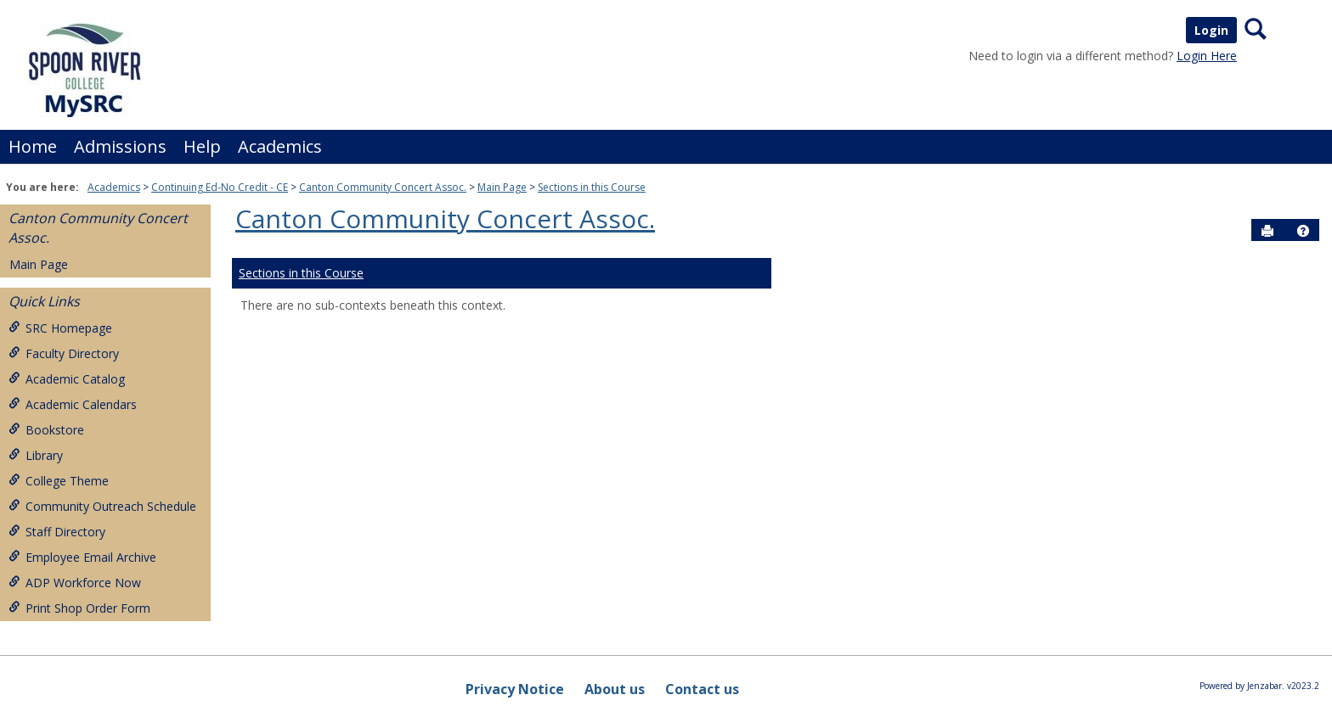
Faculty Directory (63, 353)
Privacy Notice (515, 689)
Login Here (1207, 56)
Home (32, 146)
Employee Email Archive (82, 557)
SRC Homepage (60, 328)
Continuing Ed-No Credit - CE (219, 187)
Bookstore (46, 430)
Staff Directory (56, 532)
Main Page (502, 187)
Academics (280, 146)
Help (202, 146)
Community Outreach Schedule (102, 506)
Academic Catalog (66, 379)
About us (614, 689)
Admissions (120, 146)
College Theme (58, 481)
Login (1211, 30)
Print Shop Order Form (79, 608)
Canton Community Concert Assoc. (382, 187)
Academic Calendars (72, 404)
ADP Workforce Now (74, 582)
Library (35, 455)
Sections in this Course (592, 187)
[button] (1303, 231)
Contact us (702, 689)
